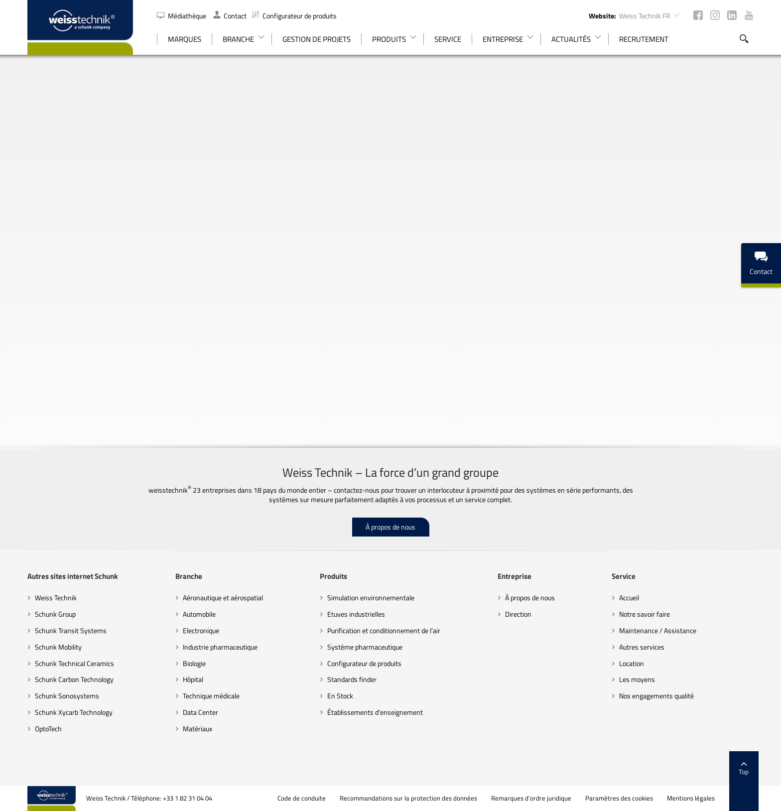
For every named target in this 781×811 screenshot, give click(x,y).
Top (744, 769)
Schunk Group (55, 614)
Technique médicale (211, 695)
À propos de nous (390, 527)
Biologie (194, 663)
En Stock (340, 695)
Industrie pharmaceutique (220, 647)
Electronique (201, 630)
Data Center (200, 712)
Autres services (641, 647)
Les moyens (637, 679)
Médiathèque (182, 15)
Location (631, 663)
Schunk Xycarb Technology (74, 712)
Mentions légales (691, 798)
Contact (230, 15)
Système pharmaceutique (364, 647)
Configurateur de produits (294, 15)
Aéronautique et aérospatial (223, 597)
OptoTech (48, 728)
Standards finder (352, 679)
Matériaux (197, 728)
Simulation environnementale (370, 597)
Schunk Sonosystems (67, 695)
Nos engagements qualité (656, 695)
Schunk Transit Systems (71, 630)
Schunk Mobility (58, 647)
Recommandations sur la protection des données (408, 798)
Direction (518, 614)
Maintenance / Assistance (657, 630)
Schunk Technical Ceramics (74, 663)
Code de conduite (301, 798)
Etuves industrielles (356, 614)
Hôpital (193, 679)
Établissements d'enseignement (375, 712)
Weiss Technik (56, 597)
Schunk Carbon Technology (74, 679)
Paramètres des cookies (619, 798)
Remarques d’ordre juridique (531, 798)
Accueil (629, 597)
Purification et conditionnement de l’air (383, 630)
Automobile (199, 614)
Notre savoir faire (644, 614)
